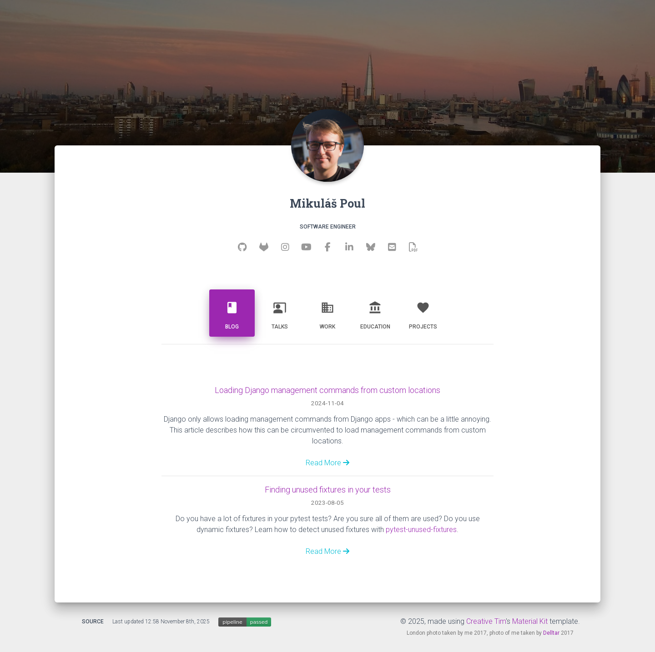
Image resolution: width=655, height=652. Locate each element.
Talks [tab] (280, 312)
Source (93, 621)
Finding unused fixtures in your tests (328, 489)
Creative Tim (486, 621)
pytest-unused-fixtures (421, 529)
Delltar (551, 633)
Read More (327, 462)
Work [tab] (327, 312)
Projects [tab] (423, 312)
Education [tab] (375, 312)
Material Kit (530, 621)
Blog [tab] (232, 312)
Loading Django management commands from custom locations (327, 390)
